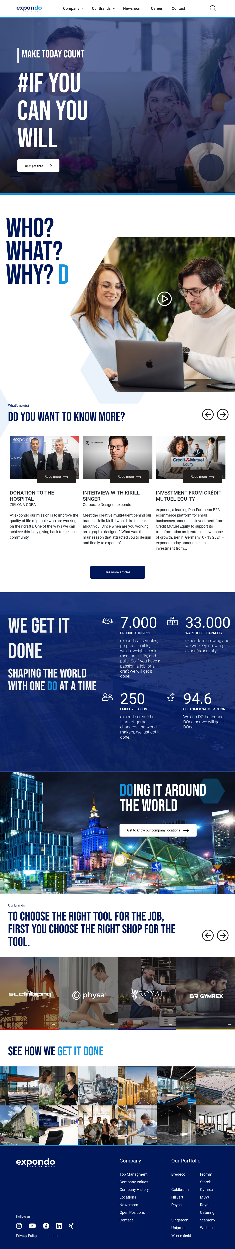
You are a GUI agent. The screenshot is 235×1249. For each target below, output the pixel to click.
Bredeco (178, 1174)
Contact (178, 8)
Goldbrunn (180, 1189)
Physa (176, 1205)
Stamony (207, 1220)
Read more (56, 477)
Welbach (207, 1227)
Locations (128, 1197)
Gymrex (206, 1189)
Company (71, 8)
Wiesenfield (180, 1235)
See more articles (117, 572)
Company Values (134, 1182)
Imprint (53, 1236)
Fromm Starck (206, 1178)
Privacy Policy (26, 1236)
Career (156, 8)
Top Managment (134, 1174)
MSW (204, 1197)
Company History (134, 1189)
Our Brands (101, 8)
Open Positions (132, 1212)
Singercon (179, 1220)
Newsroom (132, 8)
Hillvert (177, 1197)
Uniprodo (179, 1227)
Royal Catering (207, 1209)
